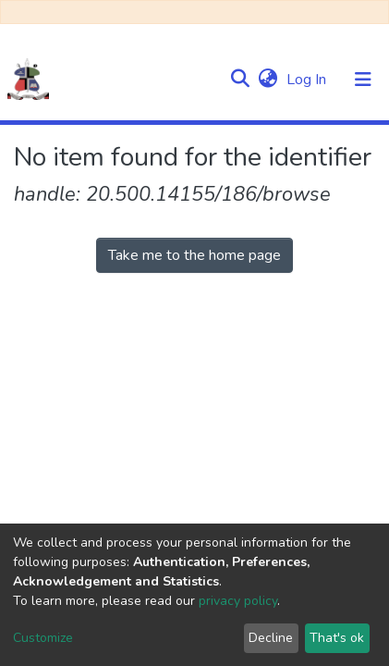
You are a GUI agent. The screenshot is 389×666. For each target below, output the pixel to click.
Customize (43, 638)
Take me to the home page (194, 255)
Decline (271, 638)
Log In (308, 79)
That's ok (337, 638)
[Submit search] (239, 80)
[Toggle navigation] (363, 79)
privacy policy (238, 601)
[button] (267, 79)
